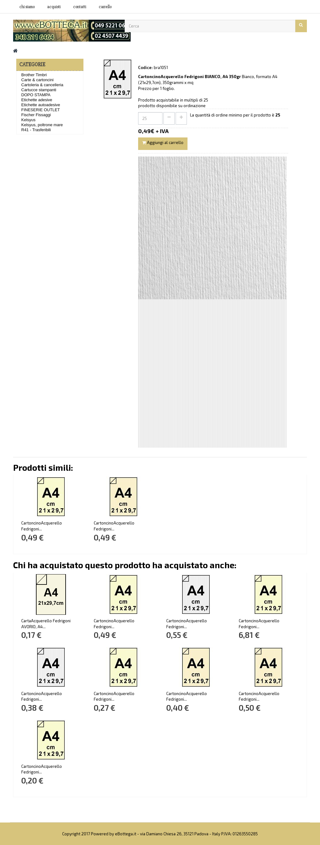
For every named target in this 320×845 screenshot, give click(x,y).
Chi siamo (27, 6)
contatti (79, 6)
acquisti (54, 6)
